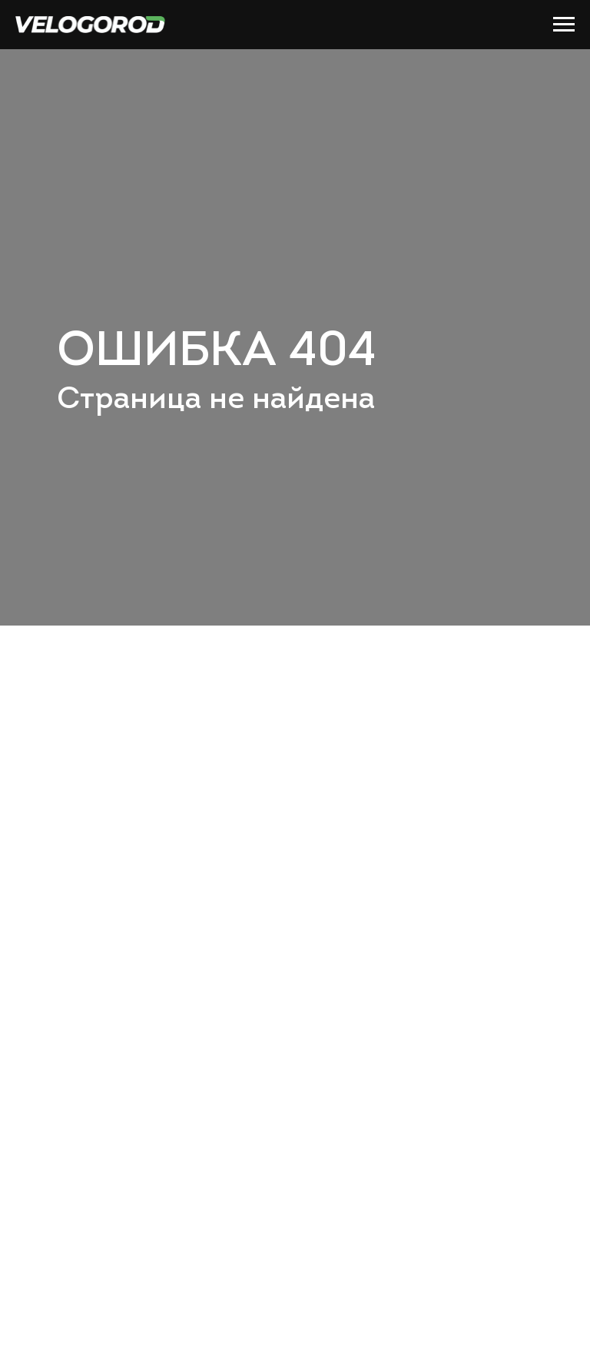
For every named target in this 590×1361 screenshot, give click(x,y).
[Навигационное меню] (564, 24)
